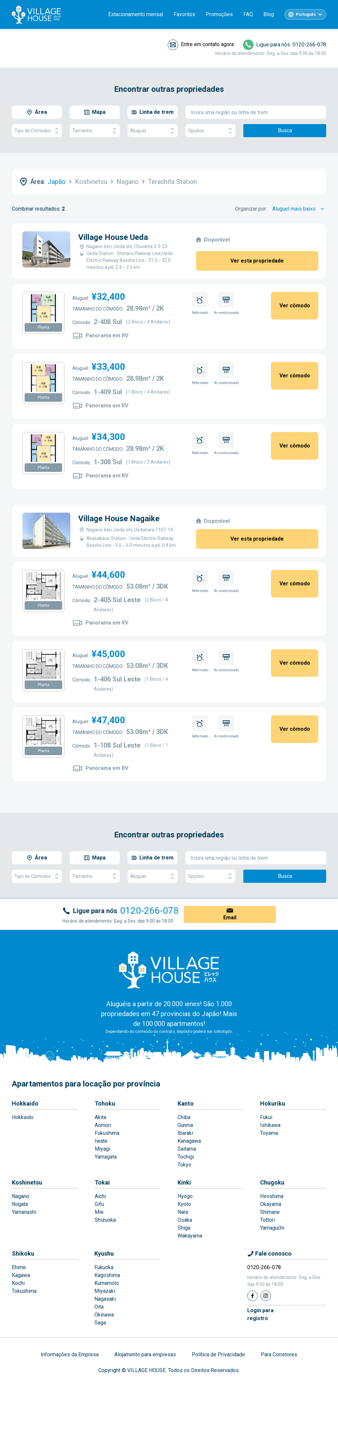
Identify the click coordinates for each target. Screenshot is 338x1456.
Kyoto (184, 1204)
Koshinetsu (27, 1182)
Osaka (185, 1220)
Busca (285, 130)
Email (229, 917)
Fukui (266, 1117)
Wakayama (190, 1236)
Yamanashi (24, 1212)
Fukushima (107, 1133)
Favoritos (184, 14)
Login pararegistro (260, 1314)
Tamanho (94, 131)
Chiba (184, 1117)
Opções (210, 131)
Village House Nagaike (118, 518)
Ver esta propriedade (257, 261)
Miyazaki (104, 1291)
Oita (99, 1307)
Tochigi (186, 1157)
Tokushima (24, 1291)
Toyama (269, 1133)
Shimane (270, 1212)
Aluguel (152, 131)
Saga (100, 1322)
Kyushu (104, 1253)
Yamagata (106, 1157)
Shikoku (23, 1253)
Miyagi (102, 1149)
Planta (43, 327)
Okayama (270, 1204)
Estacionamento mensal (135, 14)
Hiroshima (271, 1196)
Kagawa (21, 1275)
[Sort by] (299, 209)
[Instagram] (265, 1295)
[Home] (169, 969)
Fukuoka (103, 1267)
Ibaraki (185, 1133)
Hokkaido (25, 1103)
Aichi (100, 1196)
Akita (100, 1117)
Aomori (103, 1125)
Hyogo (185, 1196)
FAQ (248, 14)
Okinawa (104, 1315)
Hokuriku (272, 1103)
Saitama (187, 1149)
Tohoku (105, 1103)
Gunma (185, 1125)
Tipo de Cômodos (36, 131)
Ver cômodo (294, 305)
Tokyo (184, 1165)
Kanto (186, 1103)
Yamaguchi (272, 1228)
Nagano (20, 1196)
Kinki (184, 1182)
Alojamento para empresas (145, 1354)
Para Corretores (279, 1354)
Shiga (184, 1228)
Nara (183, 1212)
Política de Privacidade (218, 1354)
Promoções (219, 14)
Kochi (18, 1283)
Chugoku (272, 1182)
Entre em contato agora (207, 44)
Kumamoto (106, 1283)
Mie (99, 1212)
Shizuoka (105, 1220)
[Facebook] (252, 1295)
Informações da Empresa (70, 1354)
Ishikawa (270, 1125)
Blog (268, 14)
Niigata (20, 1204)
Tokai (102, 1182)
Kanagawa (189, 1141)
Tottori (267, 1220)
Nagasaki (105, 1299)
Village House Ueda (113, 237)
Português (306, 14)
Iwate (101, 1141)
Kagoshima (107, 1275)
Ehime (19, 1267)
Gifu (99, 1204)
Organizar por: (251, 209)
